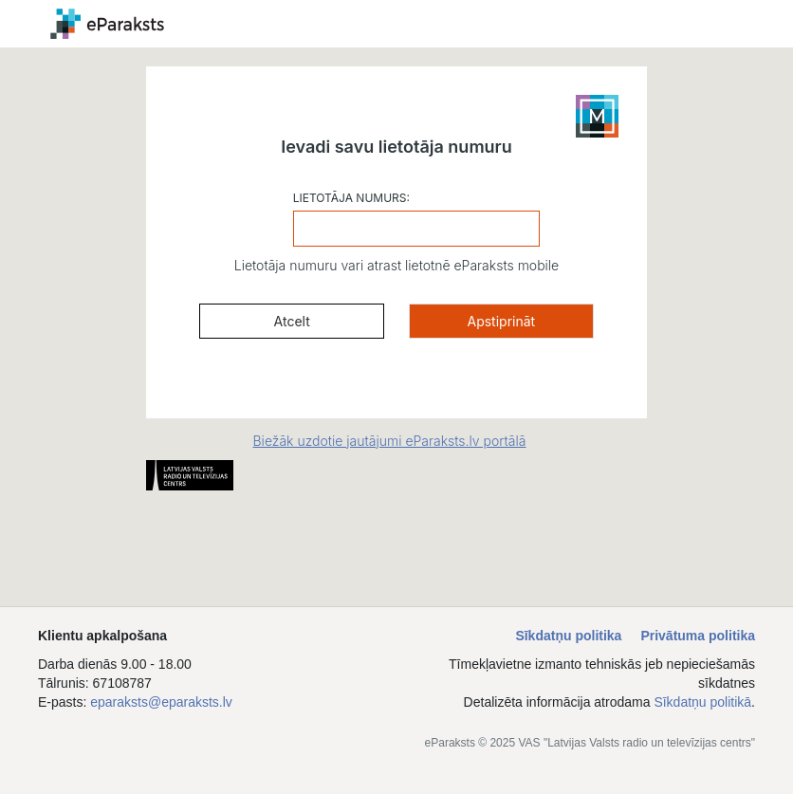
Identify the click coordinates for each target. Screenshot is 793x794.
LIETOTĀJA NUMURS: (351, 198)
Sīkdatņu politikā (702, 702)
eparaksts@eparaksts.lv (161, 702)
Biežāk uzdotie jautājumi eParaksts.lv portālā (389, 441)
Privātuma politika (697, 635)
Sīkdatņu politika (568, 635)
